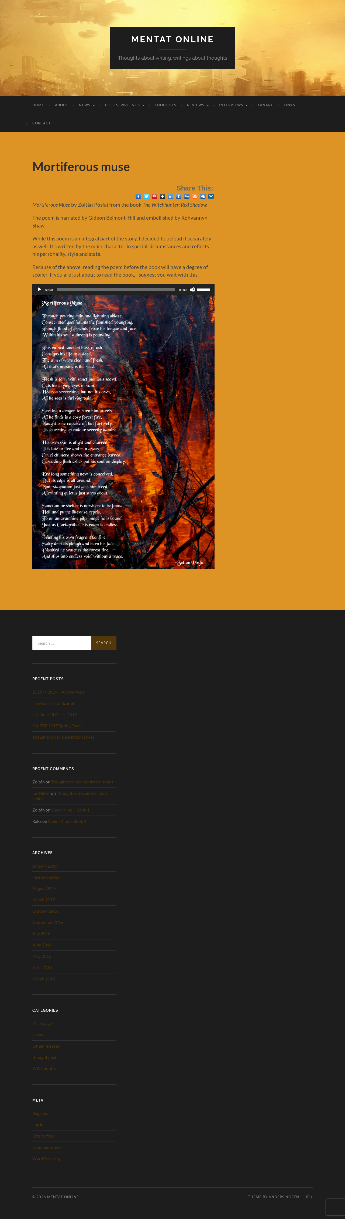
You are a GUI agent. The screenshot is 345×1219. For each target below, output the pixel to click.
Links (289, 105)
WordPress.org (46, 1158)
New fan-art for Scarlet (53, 703)
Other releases (46, 1045)
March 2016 (43, 978)
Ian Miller (41, 793)
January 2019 (45, 865)
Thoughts (165, 105)
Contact (41, 123)
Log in (37, 1124)
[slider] (116, 289)
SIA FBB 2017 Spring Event (57, 725)
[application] (123, 289)
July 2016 (41, 933)
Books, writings (122, 105)
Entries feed (43, 1135)
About (61, 105)
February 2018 (46, 877)
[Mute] (192, 289)
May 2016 (41, 956)
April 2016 (42, 967)
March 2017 (43, 899)
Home (38, 105)
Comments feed (47, 1147)
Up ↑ (309, 1197)
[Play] (39, 289)
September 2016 (47, 922)
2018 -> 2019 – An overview (58, 691)
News (84, 105)
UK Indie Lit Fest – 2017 (54, 714)
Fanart (265, 105)
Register (40, 1113)
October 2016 (45, 911)
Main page (42, 1023)
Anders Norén (284, 1197)
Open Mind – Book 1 (70, 809)
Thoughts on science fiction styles (63, 736)
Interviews (231, 105)
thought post (44, 1057)
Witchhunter (44, 1068)
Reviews (195, 105)
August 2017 (44, 888)
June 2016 (42, 944)
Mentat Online (172, 39)
